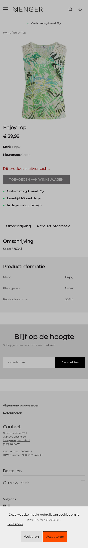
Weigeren (31, 536)
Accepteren (55, 536)
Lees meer (15, 524)
